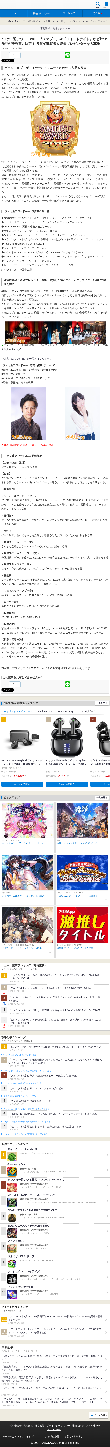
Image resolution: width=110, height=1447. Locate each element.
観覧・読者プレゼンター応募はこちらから (28, 358)
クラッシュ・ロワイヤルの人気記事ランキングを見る (26, 1109)
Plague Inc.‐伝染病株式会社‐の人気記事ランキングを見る (26, 1122)
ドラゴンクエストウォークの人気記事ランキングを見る (27, 1071)
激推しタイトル (61, 28)
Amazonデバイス (66, 711)
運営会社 (39, 1425)
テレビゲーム (88, 711)
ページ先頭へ (100, 1415)
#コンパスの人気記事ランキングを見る (20, 1055)
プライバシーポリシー (58, 1425)
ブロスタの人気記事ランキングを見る (19, 1096)
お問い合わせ (14, 1425)
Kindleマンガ (45, 711)
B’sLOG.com (54, 1429)
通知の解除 (78, 1425)
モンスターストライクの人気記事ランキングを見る (25, 1134)
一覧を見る (101, 703)
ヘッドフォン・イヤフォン (18, 711)
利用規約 (28, 1425)
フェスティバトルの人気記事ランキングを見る (23, 1083)
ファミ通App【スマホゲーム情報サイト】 (21, 21)
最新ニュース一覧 (54, 21)
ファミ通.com (93, 1425)
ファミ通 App (12, 5)
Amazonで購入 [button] (22, 784)
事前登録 (45, 28)
